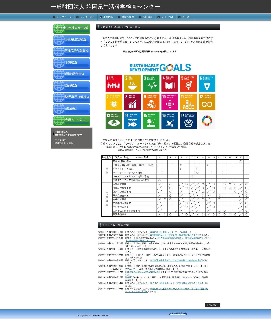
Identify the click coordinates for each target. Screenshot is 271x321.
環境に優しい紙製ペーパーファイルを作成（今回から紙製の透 (179, 288)
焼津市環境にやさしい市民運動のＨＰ (142, 271)
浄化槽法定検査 (71, 41)
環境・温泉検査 (71, 75)
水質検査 (71, 64)
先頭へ (212, 305)
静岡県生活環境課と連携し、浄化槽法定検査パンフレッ (184, 238)
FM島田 (128, 277)
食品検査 (71, 87)
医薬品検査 (71, 52)
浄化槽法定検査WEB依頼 (71, 29)
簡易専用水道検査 (71, 98)
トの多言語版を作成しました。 (140, 240)
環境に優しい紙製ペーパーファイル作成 (168, 232)
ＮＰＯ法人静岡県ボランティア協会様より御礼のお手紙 (176, 260)
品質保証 (71, 110)
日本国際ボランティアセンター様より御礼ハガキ (173, 235)
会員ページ (71, 121)
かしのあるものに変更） (136, 291)
